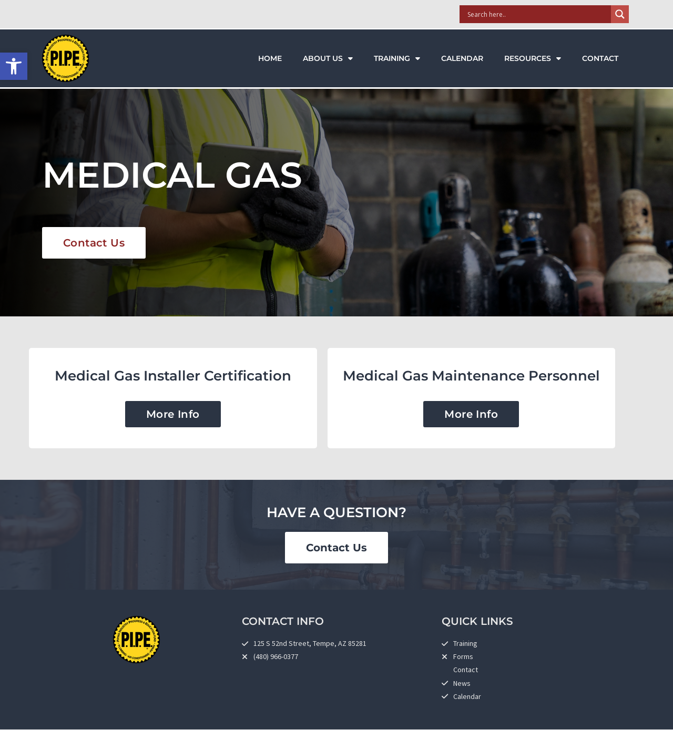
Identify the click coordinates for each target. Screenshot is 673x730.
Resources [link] (532, 58)
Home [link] (270, 58)
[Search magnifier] (620, 14)
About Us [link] (328, 58)
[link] (13, 66)
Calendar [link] (462, 58)
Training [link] (397, 58)
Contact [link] (600, 58)
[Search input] (537, 14)
